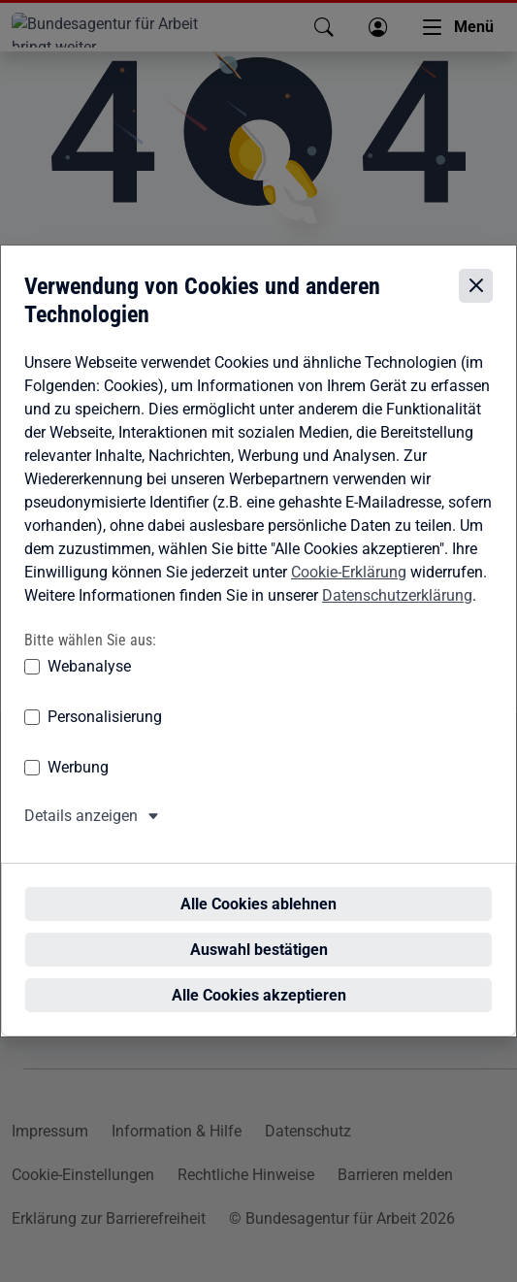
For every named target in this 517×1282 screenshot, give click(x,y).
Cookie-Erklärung (348, 590)
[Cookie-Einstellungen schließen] (476, 303)
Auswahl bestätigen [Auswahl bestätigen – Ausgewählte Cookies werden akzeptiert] (265, 932)
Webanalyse (89, 684)
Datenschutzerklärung (397, 614)
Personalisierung (105, 735)
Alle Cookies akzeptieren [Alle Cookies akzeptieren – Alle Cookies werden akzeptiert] (265, 978)
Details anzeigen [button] (81, 834)
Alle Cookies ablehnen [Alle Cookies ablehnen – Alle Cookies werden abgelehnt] (264, 886)
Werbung (78, 785)
